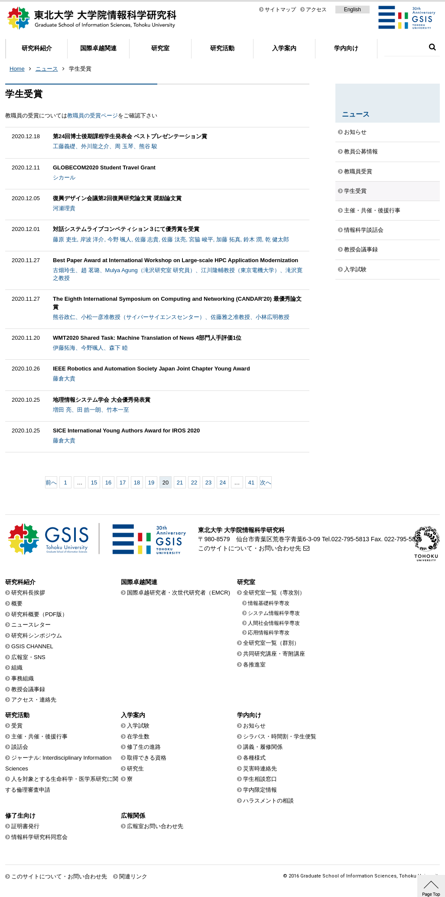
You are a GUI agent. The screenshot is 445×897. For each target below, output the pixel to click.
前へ (51, 482)
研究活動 (222, 48)
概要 (17, 603)
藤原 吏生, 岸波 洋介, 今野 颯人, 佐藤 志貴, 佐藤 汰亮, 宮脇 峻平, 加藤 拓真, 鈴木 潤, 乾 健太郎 (171, 239)
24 (223, 482)
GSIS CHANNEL (32, 646)
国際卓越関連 (98, 48)
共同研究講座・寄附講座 (274, 653)
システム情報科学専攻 (274, 613)
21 (180, 482)
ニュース (47, 68)
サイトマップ (280, 9)
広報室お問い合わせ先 (155, 826)
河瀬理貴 (64, 208)
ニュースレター (31, 624)
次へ (265, 482)
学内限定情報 (260, 789)
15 (94, 482)
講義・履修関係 (263, 747)
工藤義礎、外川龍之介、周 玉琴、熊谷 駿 (105, 146)
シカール (64, 177)
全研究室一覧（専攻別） (274, 592)
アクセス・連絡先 (33, 699)
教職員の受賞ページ (92, 115)
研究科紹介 (37, 48)
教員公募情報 (361, 151)
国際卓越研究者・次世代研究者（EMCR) (178, 592)
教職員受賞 (358, 171)
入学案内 (284, 48)
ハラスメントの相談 (268, 800)
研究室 (160, 48)
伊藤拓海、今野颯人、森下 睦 (90, 347)
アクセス (316, 9)
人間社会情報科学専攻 (274, 623)
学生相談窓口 (260, 779)
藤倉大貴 (64, 378)
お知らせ (355, 132)
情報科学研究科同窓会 (39, 837)
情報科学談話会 (363, 230)
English (352, 9)
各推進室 (254, 664)
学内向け (346, 48)
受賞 (17, 725)
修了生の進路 (144, 747)
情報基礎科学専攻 (268, 603)
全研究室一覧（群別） (271, 643)
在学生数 (138, 736)
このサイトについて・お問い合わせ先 (249, 548)
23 (208, 482)
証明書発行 (25, 826)
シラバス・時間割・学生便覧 (279, 736)
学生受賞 (80, 68)
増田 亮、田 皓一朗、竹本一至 (91, 409)
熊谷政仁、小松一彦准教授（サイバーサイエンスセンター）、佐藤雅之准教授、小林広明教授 (171, 317)
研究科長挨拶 (28, 592)
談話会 (19, 747)
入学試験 (355, 269)
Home (17, 68)
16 (108, 482)
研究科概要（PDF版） (39, 614)
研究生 (135, 768)
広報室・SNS (28, 657)
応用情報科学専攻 (268, 633)
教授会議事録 (361, 249)
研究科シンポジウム (36, 635)
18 (137, 482)
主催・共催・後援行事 (372, 210)
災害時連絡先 (260, 768)
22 (194, 482)
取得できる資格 (146, 757)
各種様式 (254, 757)
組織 (17, 667)
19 (151, 482)
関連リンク (133, 876)
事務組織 (22, 678)
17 (123, 482)
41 (251, 482)
